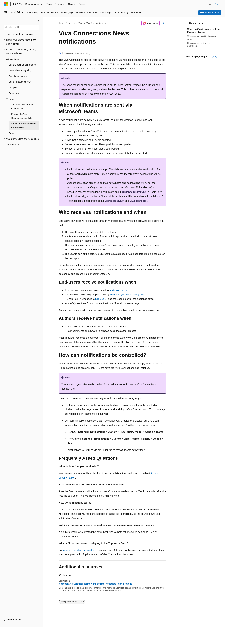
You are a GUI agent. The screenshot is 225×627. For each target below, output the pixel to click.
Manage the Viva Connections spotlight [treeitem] (21, 116)
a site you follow (118, 290)
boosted (99, 299)
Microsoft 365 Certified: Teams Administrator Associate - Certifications (95, 584)
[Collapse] (38, 21)
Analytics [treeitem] (13, 87)
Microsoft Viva (75, 23)
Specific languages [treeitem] (18, 76)
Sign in (218, 4)
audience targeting (133, 192)
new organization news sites (78, 550)
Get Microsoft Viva (210, 12)
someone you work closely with (127, 294)
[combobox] (21, 27)
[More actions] (163, 23)
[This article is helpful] (213, 57)
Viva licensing (138, 201)
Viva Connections (94, 23)
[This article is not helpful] (216, 57)
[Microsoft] (6, 4)
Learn (62, 23)
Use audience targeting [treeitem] (20, 70)
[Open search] (210, 4)
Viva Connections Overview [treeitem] (19, 34)
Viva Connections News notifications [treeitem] (23, 125)
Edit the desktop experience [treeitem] (22, 65)
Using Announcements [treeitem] (20, 82)
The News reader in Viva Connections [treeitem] (23, 106)
